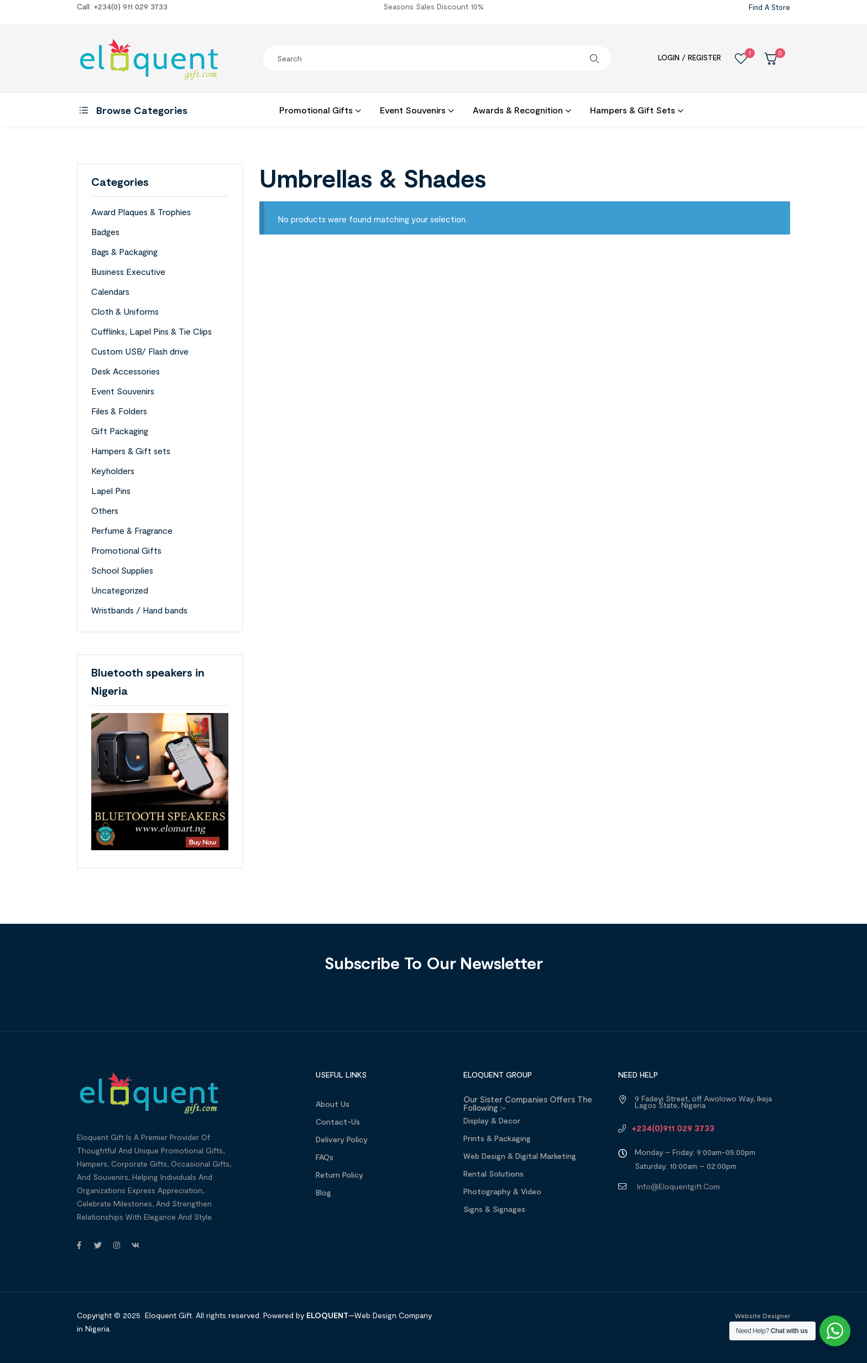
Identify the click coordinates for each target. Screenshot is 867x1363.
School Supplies (122, 570)
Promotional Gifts (126, 550)
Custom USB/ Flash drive (140, 351)
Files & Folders (119, 410)
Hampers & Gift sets (130, 450)
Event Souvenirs (122, 391)
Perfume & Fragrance (132, 530)
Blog (323, 1192)
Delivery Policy (342, 1139)
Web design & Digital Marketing (519, 1156)
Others (104, 510)
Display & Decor (491, 1120)
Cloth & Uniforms (125, 311)
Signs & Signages (494, 1209)
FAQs (324, 1157)
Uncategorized (119, 590)
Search (594, 58)
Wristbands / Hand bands (139, 610)
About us (332, 1104)
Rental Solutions (493, 1173)
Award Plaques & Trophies (141, 211)
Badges (105, 231)
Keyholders (112, 470)
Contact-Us (338, 1121)
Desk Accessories (125, 371)
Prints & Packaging (497, 1138)
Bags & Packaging (124, 251)
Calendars (110, 291)
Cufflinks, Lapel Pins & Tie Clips (151, 331)
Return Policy (339, 1174)
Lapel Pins (110, 490)
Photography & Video (502, 1191)
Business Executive (128, 271)
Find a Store (769, 7)
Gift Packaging (119, 430)
